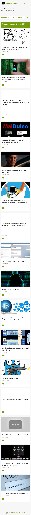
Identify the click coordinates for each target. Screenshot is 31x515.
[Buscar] (25, 3)
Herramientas (5, 17)
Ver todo (4, 26)
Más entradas (15, 507)
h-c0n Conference (18, 17)
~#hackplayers (12, 3)
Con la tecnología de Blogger (15, 512)
